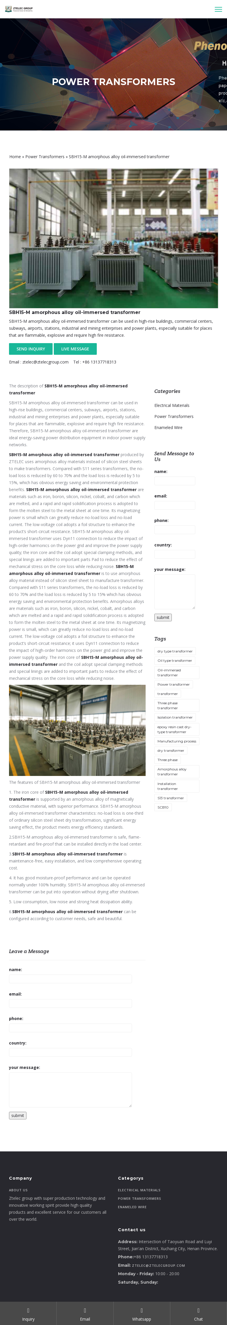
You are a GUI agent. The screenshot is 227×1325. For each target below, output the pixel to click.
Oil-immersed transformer (169, 672)
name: (15, 969)
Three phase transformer (168, 705)
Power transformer (174, 684)
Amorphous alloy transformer (172, 771)
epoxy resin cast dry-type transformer (175, 729)
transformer (168, 693)
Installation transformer (168, 786)
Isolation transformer (175, 717)
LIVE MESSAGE (75, 349)
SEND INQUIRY (31, 349)
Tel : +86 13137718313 (94, 362)
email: (15, 994)
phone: (16, 1018)
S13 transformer (171, 798)
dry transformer (171, 750)
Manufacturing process (177, 741)
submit (17, 1115)
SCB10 (163, 807)
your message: (24, 1067)
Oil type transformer (175, 660)
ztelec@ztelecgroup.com (158, 1265)
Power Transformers (45, 156)
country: (17, 1043)
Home (15, 156)
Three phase (168, 760)
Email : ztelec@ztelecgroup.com (39, 362)
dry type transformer (175, 651)
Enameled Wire (168, 427)
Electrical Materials (172, 405)
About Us (18, 1190)
